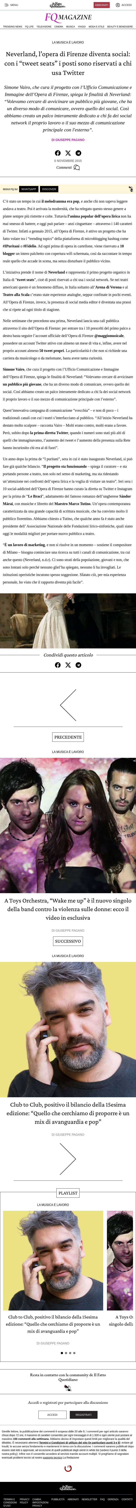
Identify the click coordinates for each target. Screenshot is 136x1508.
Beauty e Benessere (120, 26)
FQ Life (29, 26)
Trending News (12, 26)
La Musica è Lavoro (68, 42)
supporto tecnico (52, 1457)
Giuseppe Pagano (69, 140)
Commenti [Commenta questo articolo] (68, 167)
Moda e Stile (96, 26)
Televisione (44, 26)
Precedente (68, 737)
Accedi (52, 1414)
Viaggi (82, 26)
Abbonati (101, 5)
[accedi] (123, 5)
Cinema (58, 26)
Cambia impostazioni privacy (40, 1502)
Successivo (68, 941)
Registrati (84, 1414)
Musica (70, 26)
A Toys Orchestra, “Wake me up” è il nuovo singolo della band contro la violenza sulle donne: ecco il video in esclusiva (68, 909)
